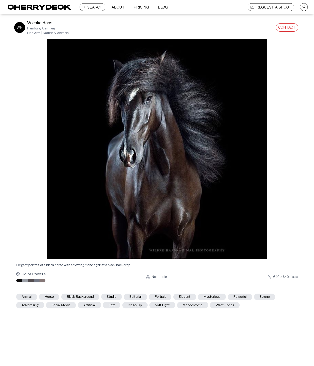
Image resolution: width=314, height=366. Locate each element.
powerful (240, 297)
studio (111, 297)
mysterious (211, 297)
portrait (160, 297)
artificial (89, 305)
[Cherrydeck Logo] (37, 7)
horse (49, 297)
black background (80, 297)
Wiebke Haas (39, 22)
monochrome (193, 305)
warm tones (225, 305)
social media (61, 305)
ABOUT (118, 7)
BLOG (163, 7)
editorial (135, 297)
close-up (135, 305)
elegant (184, 297)
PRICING (141, 7)
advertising (30, 305)
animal (27, 297)
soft (112, 305)
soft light (162, 305)
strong (265, 297)
